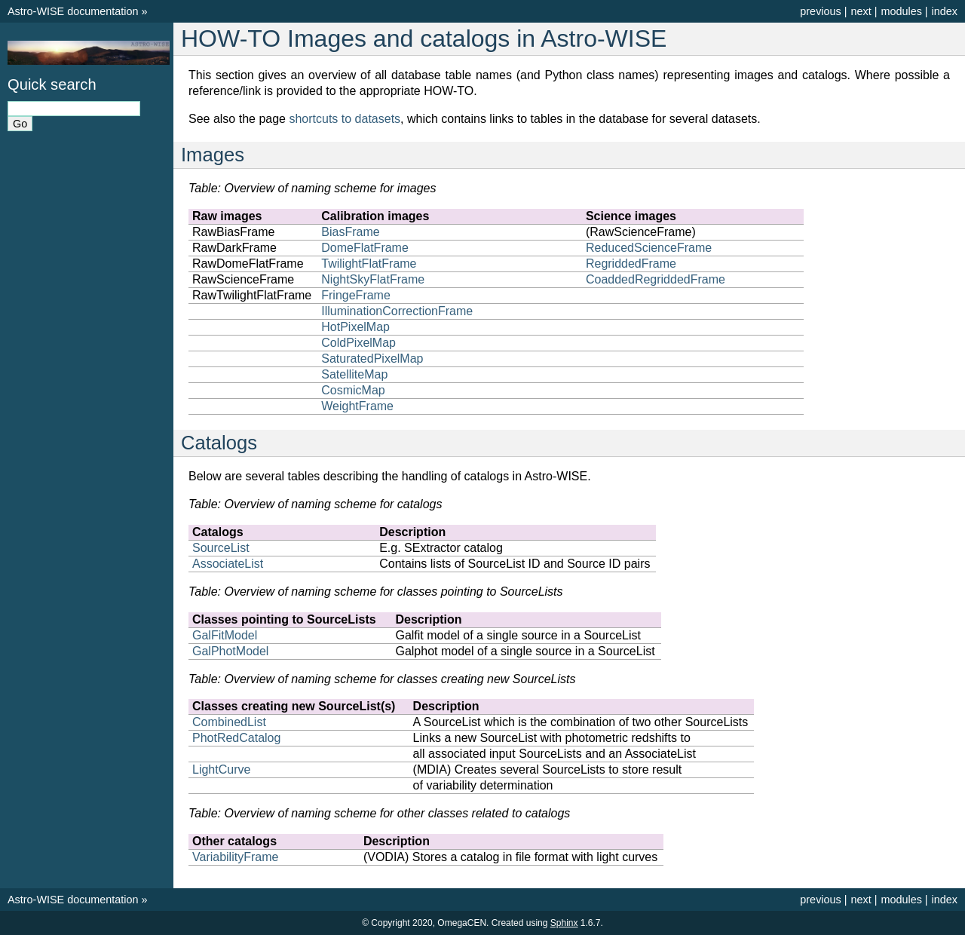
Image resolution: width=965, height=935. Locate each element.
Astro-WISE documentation (73, 11)
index (944, 11)
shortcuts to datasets (344, 118)
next (860, 11)
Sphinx (564, 923)
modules (901, 11)
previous (820, 11)
